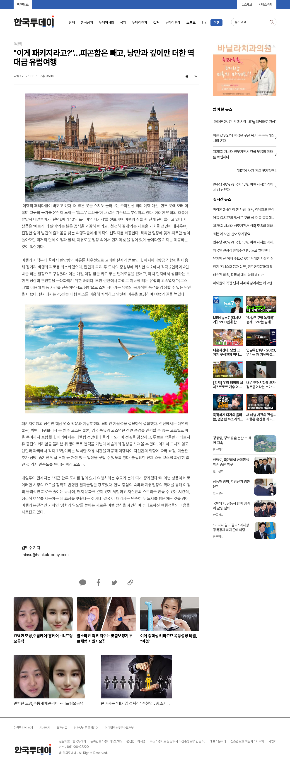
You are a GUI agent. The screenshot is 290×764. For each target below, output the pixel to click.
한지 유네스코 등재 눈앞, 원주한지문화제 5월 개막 (244, 267)
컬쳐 (156, 22)
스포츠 (191, 22)
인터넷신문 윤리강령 (86, 728)
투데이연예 (173, 22)
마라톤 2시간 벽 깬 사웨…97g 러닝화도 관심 (243, 209)
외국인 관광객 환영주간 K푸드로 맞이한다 (241, 250)
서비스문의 (265, 4)
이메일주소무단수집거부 (119, 728)
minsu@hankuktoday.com (45, 554)
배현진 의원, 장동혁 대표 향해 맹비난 (238, 275)
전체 (72, 22)
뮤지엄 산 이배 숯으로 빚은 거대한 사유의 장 (243, 258)
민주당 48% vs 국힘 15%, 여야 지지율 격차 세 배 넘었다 (243, 242)
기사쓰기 (44, 728)
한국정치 (87, 22)
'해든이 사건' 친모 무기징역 (231, 234)
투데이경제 (139, 22)
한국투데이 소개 (23, 728)
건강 (204, 22)
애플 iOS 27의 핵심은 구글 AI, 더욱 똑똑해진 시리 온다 (244, 218)
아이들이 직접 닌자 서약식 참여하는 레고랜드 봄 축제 (244, 283)
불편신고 (62, 728)
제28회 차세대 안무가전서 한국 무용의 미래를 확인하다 (244, 226)
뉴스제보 (247, 4)
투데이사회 (106, 22)
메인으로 (23, 4)
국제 (123, 22)
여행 (216, 22)
